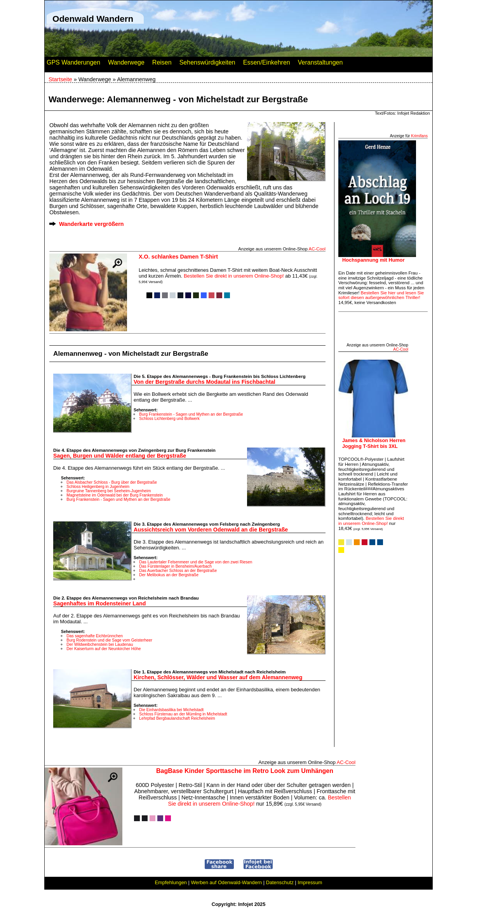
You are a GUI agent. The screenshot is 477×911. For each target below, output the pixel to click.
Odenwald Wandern (92, 19)
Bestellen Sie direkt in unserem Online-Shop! (234, 276)
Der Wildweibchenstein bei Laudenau (99, 644)
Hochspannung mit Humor (373, 260)
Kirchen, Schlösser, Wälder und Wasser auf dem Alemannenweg (218, 677)
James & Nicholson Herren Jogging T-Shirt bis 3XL (374, 443)
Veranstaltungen (320, 64)
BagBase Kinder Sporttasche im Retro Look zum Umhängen (244, 771)
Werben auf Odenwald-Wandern (226, 882)
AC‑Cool (317, 249)
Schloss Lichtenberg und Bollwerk (169, 418)
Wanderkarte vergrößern (91, 224)
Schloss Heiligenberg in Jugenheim (97, 486)
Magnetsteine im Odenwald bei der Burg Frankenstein (114, 495)
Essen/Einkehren (266, 64)
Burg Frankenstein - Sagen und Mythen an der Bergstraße (191, 414)
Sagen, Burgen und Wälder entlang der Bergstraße (119, 456)
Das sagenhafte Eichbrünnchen (94, 636)
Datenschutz (280, 882)
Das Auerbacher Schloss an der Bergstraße (178, 570)
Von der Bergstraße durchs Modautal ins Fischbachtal (204, 382)
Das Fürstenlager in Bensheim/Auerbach (175, 566)
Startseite (60, 79)
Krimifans (419, 136)
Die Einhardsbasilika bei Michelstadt (171, 710)
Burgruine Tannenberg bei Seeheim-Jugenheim (108, 491)
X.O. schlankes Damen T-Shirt (178, 257)
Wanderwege (126, 64)
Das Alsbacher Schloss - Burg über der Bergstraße (111, 482)
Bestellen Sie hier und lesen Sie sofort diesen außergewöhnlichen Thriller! (381, 295)
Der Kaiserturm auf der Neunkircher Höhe (103, 649)
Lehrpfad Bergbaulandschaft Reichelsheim (177, 718)
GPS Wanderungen (73, 64)
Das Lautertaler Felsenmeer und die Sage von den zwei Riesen (195, 562)
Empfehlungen (171, 882)
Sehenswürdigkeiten (207, 64)
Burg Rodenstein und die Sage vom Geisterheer (109, 640)
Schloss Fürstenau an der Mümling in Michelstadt (183, 714)
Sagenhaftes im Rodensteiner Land (99, 603)
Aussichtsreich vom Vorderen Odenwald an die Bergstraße (211, 529)
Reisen (162, 64)
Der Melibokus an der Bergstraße (168, 575)
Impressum (310, 882)
